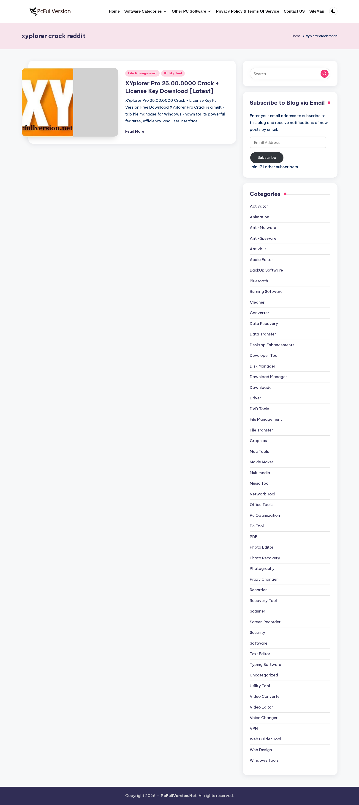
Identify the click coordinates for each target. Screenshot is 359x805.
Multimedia (260, 472)
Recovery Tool (263, 600)
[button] (325, 74)
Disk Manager (262, 366)
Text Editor (260, 653)
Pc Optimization (265, 515)
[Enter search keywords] (290, 73)
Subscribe (267, 157)
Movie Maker (261, 461)
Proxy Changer (264, 579)
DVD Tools (259, 408)
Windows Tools (264, 760)
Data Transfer (263, 334)
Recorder (258, 589)
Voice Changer (264, 717)
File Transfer (261, 430)
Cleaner (257, 302)
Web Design (261, 749)
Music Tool (259, 483)
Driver (255, 398)
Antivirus (258, 248)
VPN (254, 728)
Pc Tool (257, 525)
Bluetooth (259, 280)
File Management (142, 73)
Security (257, 632)
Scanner (257, 611)
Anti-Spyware (263, 238)
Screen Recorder (265, 621)
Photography (262, 568)
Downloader (261, 387)
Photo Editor (262, 547)
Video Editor (261, 707)
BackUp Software (266, 270)
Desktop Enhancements (272, 344)
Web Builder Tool (265, 739)
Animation (259, 217)
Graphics (258, 440)
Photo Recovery (265, 557)
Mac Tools (259, 451)
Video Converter (265, 696)
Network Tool (262, 494)
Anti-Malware (263, 227)
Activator (259, 206)
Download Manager (268, 376)
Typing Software (265, 664)
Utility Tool (173, 73)
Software (258, 643)
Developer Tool (264, 355)
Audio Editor (261, 259)
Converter (259, 312)
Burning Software (266, 291)
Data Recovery (264, 323)
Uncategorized (264, 675)
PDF (253, 536)
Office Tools (261, 504)
